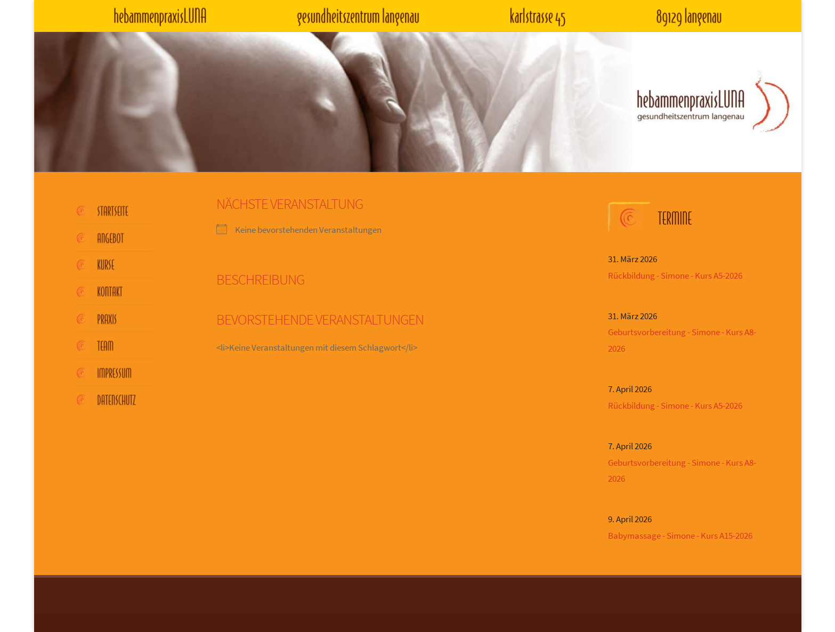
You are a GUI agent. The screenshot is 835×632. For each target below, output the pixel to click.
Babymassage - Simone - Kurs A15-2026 (680, 535)
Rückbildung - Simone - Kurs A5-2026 (675, 275)
